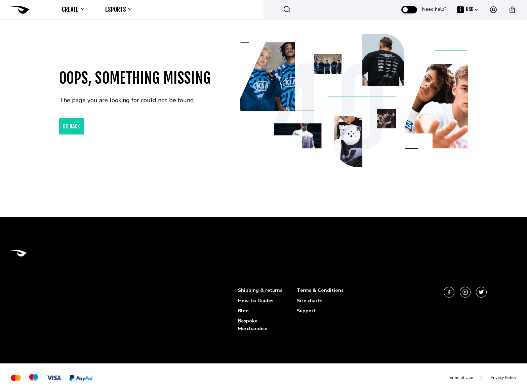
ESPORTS (118, 9)
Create (73, 9)
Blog (243, 311)
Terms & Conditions (320, 290)
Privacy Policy (503, 377)
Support (306, 311)
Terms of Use (460, 377)
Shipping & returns (260, 290)
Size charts (309, 301)
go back (71, 126)
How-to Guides (255, 301)
